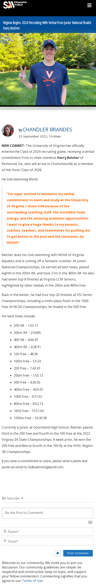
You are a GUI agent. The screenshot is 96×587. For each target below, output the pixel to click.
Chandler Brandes (47, 129)
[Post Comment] (78, 553)
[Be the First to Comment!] (47, 513)
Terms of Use (32, 580)
